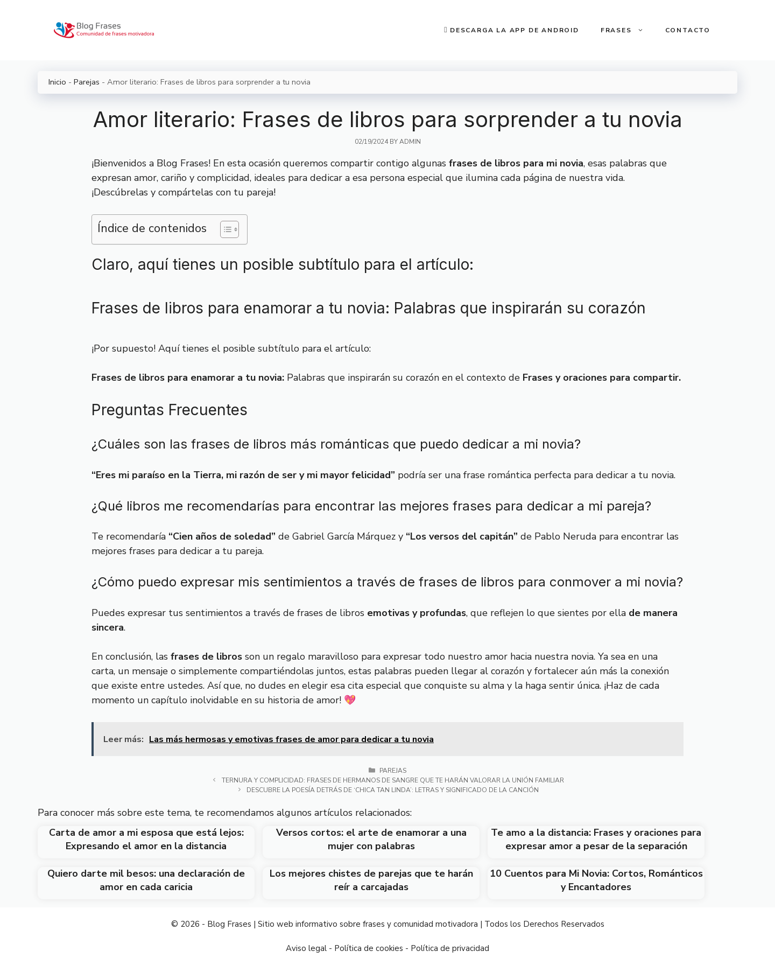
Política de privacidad (450, 948)
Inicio (57, 81)
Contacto (687, 30)
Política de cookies (368, 948)
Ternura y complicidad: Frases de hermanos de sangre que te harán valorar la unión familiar (393, 780)
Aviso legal (306, 948)
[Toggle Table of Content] (224, 229)
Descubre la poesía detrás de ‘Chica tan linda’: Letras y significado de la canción (392, 790)
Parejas (87, 81)
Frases (627, 30)
